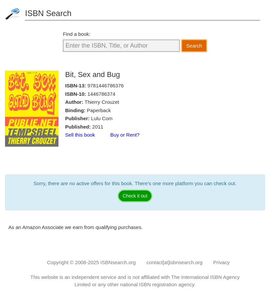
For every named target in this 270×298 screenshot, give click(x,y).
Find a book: (77, 34)
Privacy (221, 262)
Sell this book (80, 135)
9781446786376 (106, 85)
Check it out (135, 196)
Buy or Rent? (125, 135)
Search (194, 46)
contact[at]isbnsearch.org (174, 262)
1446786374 (101, 94)
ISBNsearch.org (118, 262)
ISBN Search (48, 13)
